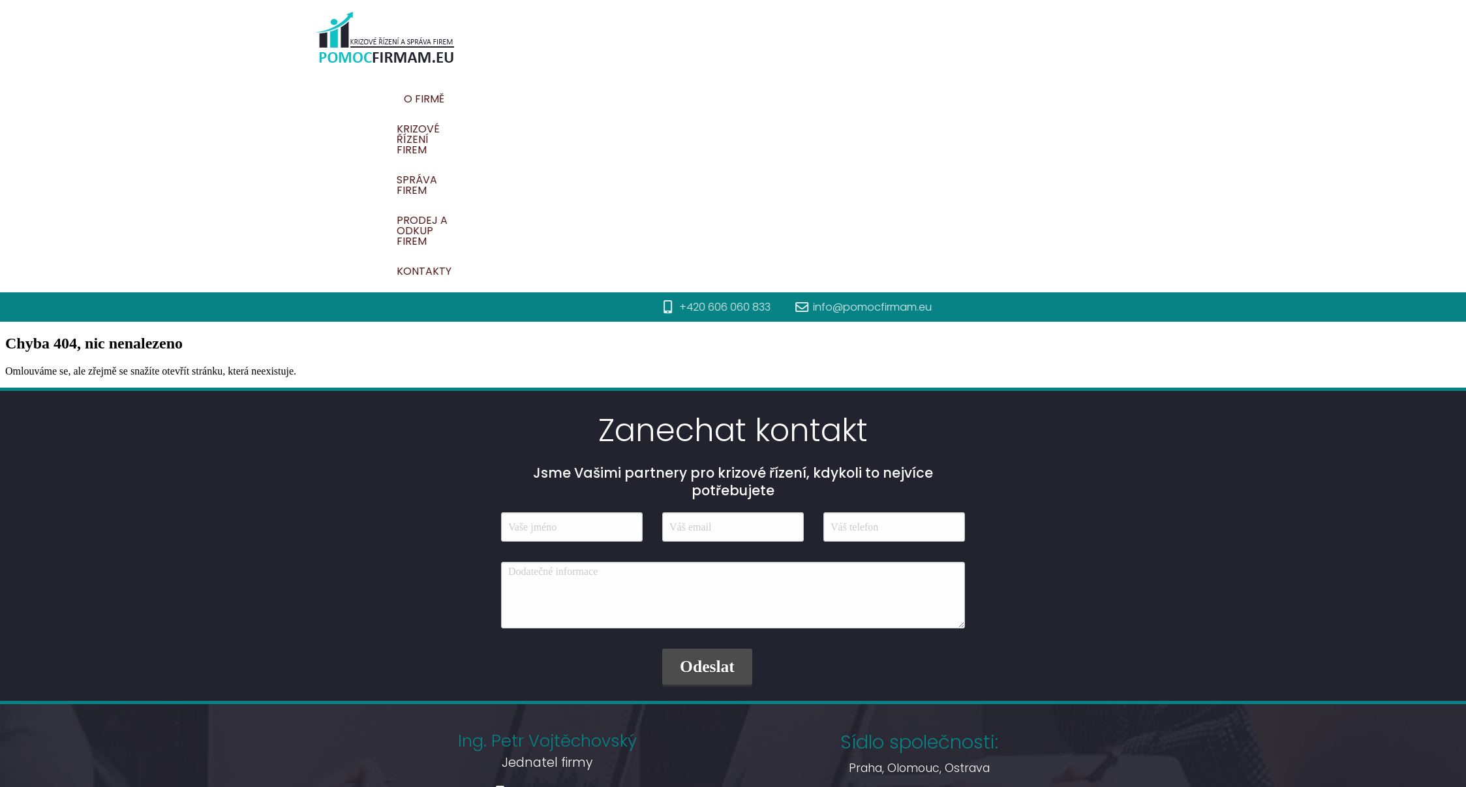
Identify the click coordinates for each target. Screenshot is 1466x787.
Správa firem (871, 98)
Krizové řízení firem (757, 98)
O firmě (659, 98)
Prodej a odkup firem (991, 98)
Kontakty (1102, 98)
